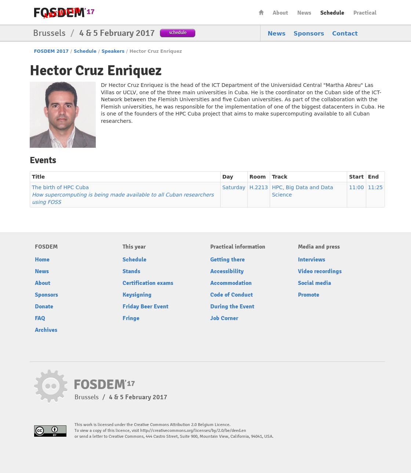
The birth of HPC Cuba (123, 194)
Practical (365, 12)
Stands (131, 271)
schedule (177, 32)
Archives (46, 330)
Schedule (332, 12)
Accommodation (231, 283)
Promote (308, 294)
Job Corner (224, 318)
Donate (44, 306)
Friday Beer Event (145, 306)
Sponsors (309, 33)
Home (261, 12)
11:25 (375, 187)
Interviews (311, 259)
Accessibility (227, 271)
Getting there (227, 259)
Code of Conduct (231, 294)
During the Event (232, 306)
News (304, 12)
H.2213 (259, 187)
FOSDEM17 (64, 12)
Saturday (233, 187)
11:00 (356, 187)
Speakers (113, 51)
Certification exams (148, 283)
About (280, 12)
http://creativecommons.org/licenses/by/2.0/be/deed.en (193, 430)
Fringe (131, 318)
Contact (345, 33)
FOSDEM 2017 (51, 51)
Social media (314, 283)
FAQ (40, 318)
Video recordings (320, 271)
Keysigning (137, 294)
